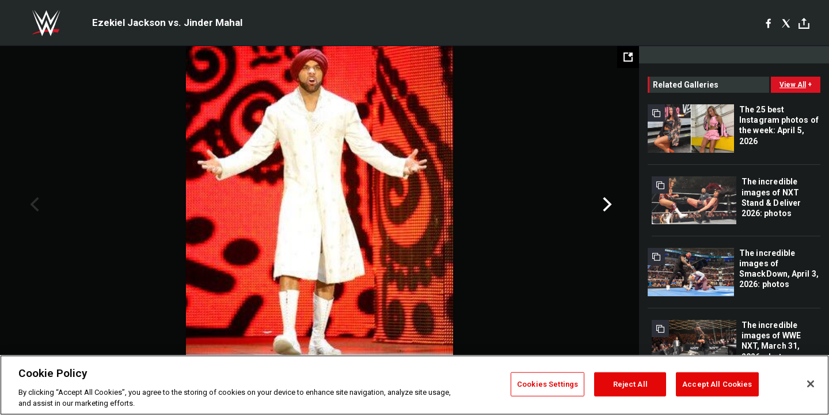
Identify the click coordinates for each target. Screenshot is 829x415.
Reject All (630, 384)
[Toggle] (804, 23)
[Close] (810, 384)
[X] (786, 23)
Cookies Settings (547, 384)
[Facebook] (768, 23)
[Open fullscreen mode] (628, 57)
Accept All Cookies (717, 384)
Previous (33, 204)
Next (606, 204)
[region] (414, 385)
